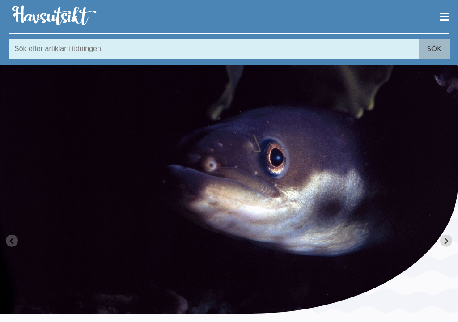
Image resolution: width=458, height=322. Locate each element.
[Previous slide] (12, 241)
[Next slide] (446, 241)
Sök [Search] (434, 48)
